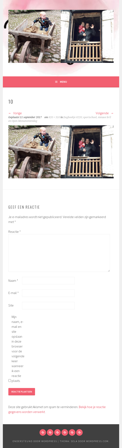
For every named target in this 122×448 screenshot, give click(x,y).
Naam (13, 280)
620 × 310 (54, 117)
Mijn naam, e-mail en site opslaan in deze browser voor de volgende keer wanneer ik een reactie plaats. (18, 349)
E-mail (13, 293)
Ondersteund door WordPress (35, 441)
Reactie (14, 232)
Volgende (105, 113)
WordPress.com (97, 441)
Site (11, 305)
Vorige (15, 113)
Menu (63, 82)
